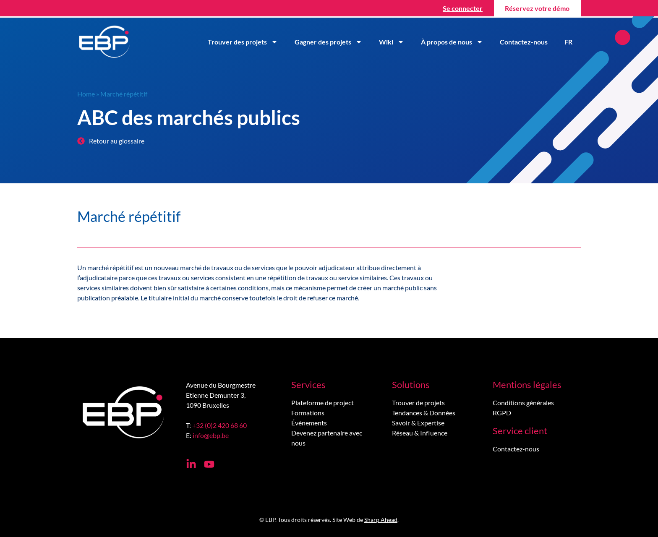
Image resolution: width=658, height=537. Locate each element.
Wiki (391, 42)
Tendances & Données (423, 413)
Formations (307, 413)
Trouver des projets (243, 42)
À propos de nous (452, 42)
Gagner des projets (328, 42)
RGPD (502, 413)
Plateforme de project (322, 403)
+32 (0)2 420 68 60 (219, 425)
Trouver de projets (418, 403)
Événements (309, 423)
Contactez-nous (524, 42)
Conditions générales (523, 403)
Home (86, 94)
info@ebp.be (211, 435)
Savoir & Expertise (418, 423)
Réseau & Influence (419, 433)
